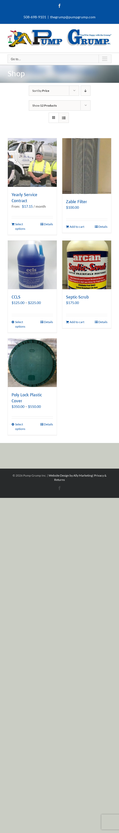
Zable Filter (76, 201)
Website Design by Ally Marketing (71, 475)
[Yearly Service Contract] (32, 162)
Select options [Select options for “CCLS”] (20, 324)
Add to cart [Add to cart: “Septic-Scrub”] (77, 322)
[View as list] (64, 118)
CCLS (16, 297)
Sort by (40, 91)
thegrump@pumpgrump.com (73, 17)
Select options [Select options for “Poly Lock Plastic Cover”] (20, 426)
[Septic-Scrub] (86, 265)
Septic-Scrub (77, 297)
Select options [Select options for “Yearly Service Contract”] (20, 226)
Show (44, 105)
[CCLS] (32, 265)
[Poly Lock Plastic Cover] (32, 362)
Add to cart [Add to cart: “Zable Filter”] (77, 227)
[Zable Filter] (86, 166)
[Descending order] (86, 91)
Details (48, 224)
